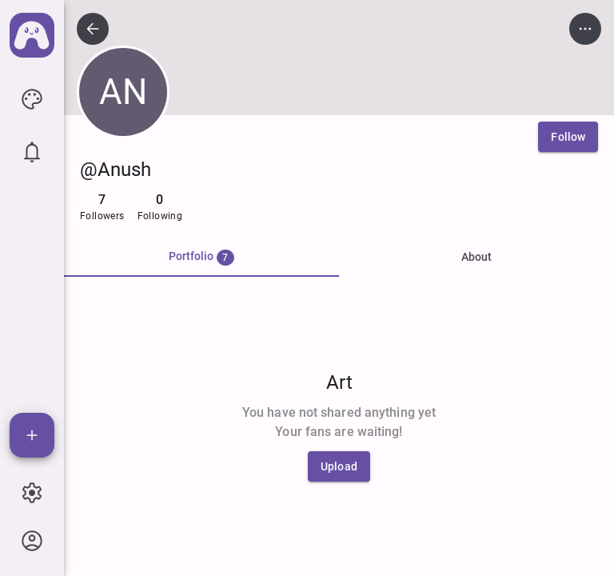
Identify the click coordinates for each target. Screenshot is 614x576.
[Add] (32, 435)
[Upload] (339, 466)
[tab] (201, 257)
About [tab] (476, 256)
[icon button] (32, 99)
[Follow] (568, 137)
